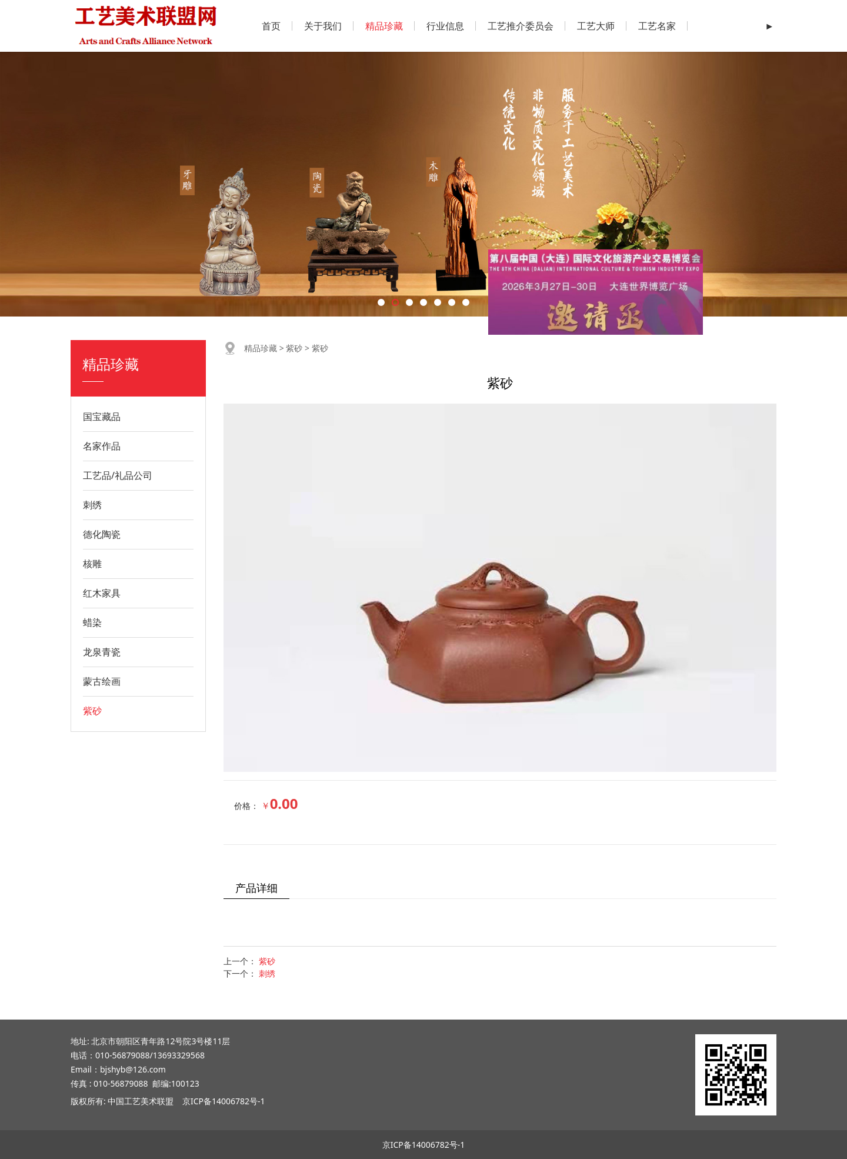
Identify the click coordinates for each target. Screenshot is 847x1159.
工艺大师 (596, 25)
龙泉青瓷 (102, 651)
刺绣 (92, 504)
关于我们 (323, 25)
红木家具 (102, 593)
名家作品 (102, 445)
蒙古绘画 (102, 681)
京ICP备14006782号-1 (223, 1101)
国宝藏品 (102, 416)
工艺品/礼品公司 (117, 475)
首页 (271, 25)
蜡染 (92, 622)
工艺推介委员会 (520, 25)
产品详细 (256, 888)
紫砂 (92, 710)
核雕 (92, 563)
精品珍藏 (384, 25)
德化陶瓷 (102, 534)
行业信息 (445, 25)
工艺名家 (657, 25)
